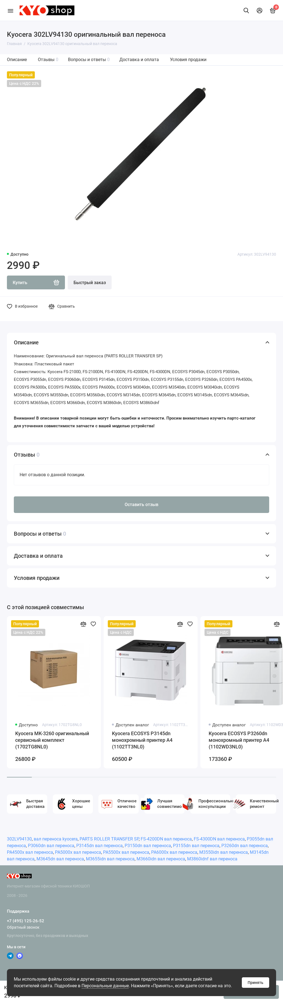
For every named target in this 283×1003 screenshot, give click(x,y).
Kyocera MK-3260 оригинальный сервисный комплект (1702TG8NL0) (52, 740)
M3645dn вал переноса (60, 858)
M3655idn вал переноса (110, 858)
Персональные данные (105, 985)
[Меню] (10, 10)
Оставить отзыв (141, 504)
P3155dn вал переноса (196, 845)
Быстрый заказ (90, 282)
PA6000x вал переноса (174, 852)
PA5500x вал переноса (126, 852)
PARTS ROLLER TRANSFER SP (109, 839)
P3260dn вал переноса (244, 845)
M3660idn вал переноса (161, 858)
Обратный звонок (23, 927)
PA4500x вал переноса (30, 852)
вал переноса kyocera (56, 839)
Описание (17, 59)
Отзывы (48, 59)
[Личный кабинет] (259, 10)
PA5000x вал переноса (78, 852)
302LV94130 (19, 839)
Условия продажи (188, 59)
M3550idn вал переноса (223, 852)
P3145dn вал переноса (99, 845)
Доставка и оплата (139, 59)
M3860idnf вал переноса (212, 858)
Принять (255, 982)
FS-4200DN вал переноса (166, 839)
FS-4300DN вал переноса (219, 839)
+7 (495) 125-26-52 (25, 920)
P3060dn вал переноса (51, 845)
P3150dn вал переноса (148, 845)
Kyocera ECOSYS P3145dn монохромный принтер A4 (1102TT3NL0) (142, 740)
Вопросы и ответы (89, 59)
